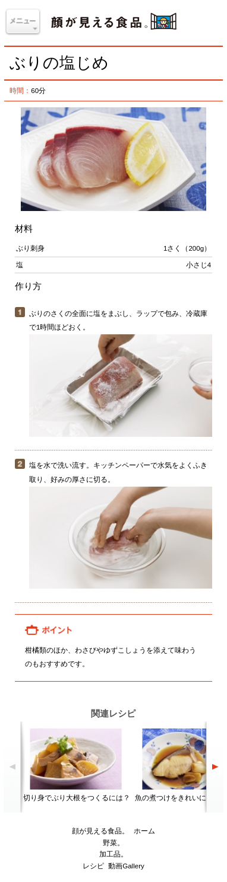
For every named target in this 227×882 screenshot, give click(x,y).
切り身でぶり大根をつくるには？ (76, 797)
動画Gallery (126, 866)
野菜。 (113, 842)
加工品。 (113, 854)
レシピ (93, 866)
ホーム (144, 831)
